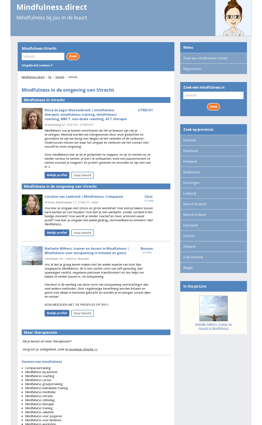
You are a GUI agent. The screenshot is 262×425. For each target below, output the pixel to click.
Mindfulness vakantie (39, 412)
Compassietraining (38, 368)
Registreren (192, 69)
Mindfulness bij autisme (41, 372)
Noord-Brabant (195, 204)
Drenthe (189, 140)
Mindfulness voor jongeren (43, 416)
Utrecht (189, 236)
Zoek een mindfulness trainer (205, 58)
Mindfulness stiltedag (40, 400)
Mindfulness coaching (39, 376)
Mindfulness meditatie (40, 392)
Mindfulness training (39, 408)
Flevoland (190, 151)
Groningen (191, 183)
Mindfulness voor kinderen (43, 420)
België (188, 268)
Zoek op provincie (198, 129)
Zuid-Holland (193, 257)
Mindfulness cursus (38, 380)
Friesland (190, 161)
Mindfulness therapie (39, 404)
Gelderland (191, 172)
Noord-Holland (194, 214)
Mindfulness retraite (39, 396)
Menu (188, 47)
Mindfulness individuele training (46, 388)
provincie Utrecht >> (83, 349)
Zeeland (189, 246)
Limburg (189, 193)
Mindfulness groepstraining (44, 384)
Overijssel (190, 225)
